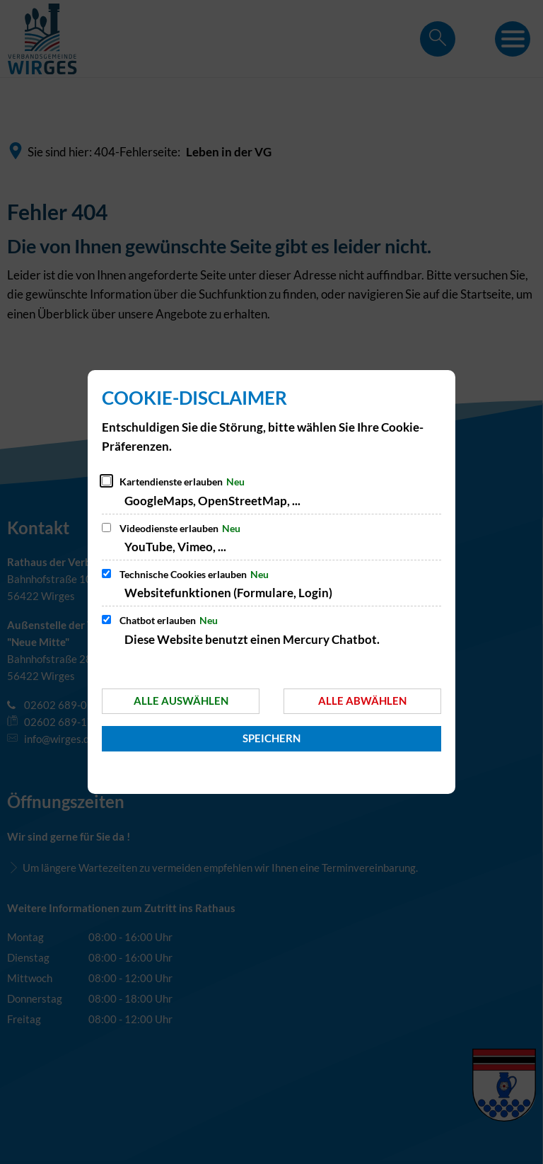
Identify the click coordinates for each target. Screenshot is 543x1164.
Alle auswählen (181, 700)
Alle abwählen (362, 700)
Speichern (271, 738)
